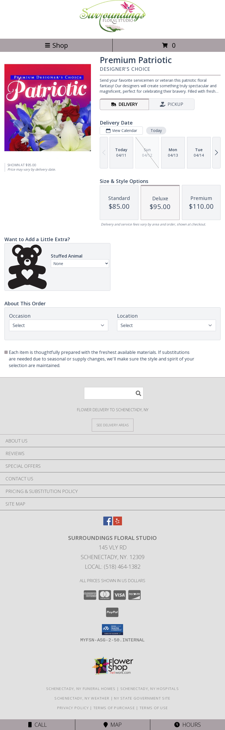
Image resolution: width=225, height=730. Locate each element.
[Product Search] (113, 393)
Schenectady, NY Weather (81, 698)
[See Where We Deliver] (113, 424)
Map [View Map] (113, 724)
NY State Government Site (142, 698)
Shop (56, 45)
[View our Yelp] (117, 523)
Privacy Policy (73, 707)
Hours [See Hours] (187, 724)
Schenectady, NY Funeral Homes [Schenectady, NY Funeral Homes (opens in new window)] (81, 688)
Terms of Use (154, 707)
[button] (112, 629)
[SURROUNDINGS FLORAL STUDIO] (113, 30)
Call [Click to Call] (37, 724)
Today (156, 130)
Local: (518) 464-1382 (112, 566)
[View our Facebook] (107, 523)
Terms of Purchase (114, 707)
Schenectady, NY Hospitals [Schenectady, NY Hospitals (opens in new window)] (149, 688)
